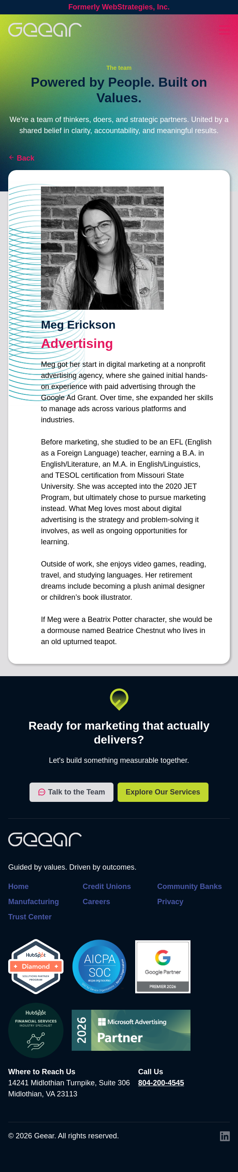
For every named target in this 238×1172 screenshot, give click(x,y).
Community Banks (189, 886)
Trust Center (30, 917)
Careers (96, 902)
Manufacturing (33, 902)
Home (18, 886)
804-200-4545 (161, 1083)
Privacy (170, 902)
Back (25, 158)
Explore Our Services (163, 792)
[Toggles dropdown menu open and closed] (224, 30)
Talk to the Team (71, 792)
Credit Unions (107, 886)
